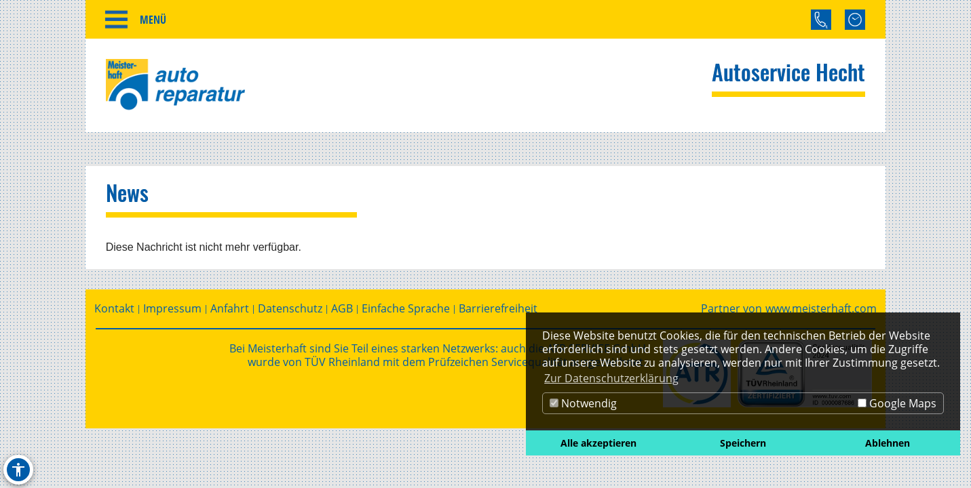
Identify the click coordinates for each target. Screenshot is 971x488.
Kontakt (114, 309)
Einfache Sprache (406, 309)
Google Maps (897, 403)
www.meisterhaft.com (821, 309)
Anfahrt (229, 309)
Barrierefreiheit (498, 309)
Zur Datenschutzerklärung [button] (611, 378)
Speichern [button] (743, 442)
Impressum (172, 309)
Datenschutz (290, 309)
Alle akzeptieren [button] (598, 442)
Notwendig (583, 403)
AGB (342, 309)
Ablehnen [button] (887, 442)
